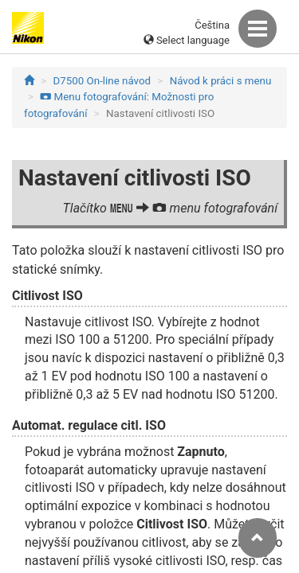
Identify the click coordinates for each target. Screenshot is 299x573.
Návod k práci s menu (221, 81)
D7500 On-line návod (102, 81)
